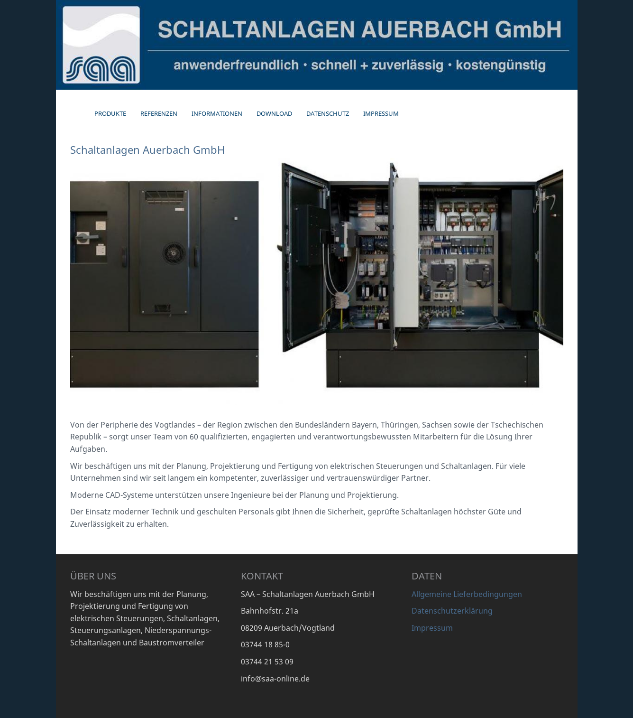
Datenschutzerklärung (452, 611)
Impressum (432, 628)
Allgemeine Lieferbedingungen (467, 594)
